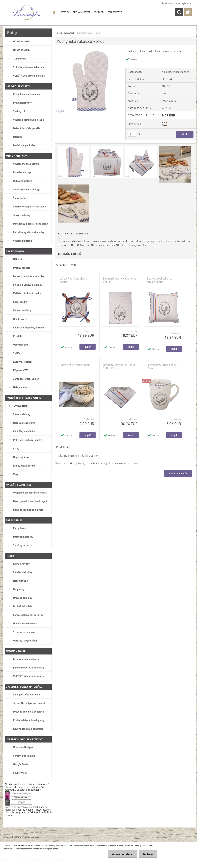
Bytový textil (69, 33)
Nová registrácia (183, 3)
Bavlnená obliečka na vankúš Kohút (159, 280)
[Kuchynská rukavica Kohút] (87, 50)
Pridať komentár (178, 473)
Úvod (59, 33)
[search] (179, 12)
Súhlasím (148, 854)
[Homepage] (53, 12)
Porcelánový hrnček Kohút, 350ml (162, 366)
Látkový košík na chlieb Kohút (73, 280)
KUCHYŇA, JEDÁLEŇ (69, 254)
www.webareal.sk (34, 837)
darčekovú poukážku (28, 807)
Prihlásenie (167, 3)
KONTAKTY (99, 12)
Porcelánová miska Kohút (75, 364)
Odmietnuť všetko (122, 854)
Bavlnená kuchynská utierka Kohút (119, 280)
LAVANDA (64, 12)
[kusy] (132, 134)
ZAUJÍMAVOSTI (115, 12)
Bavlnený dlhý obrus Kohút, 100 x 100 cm (119, 366)
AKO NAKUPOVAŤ (81, 12)
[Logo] (26, 12)
